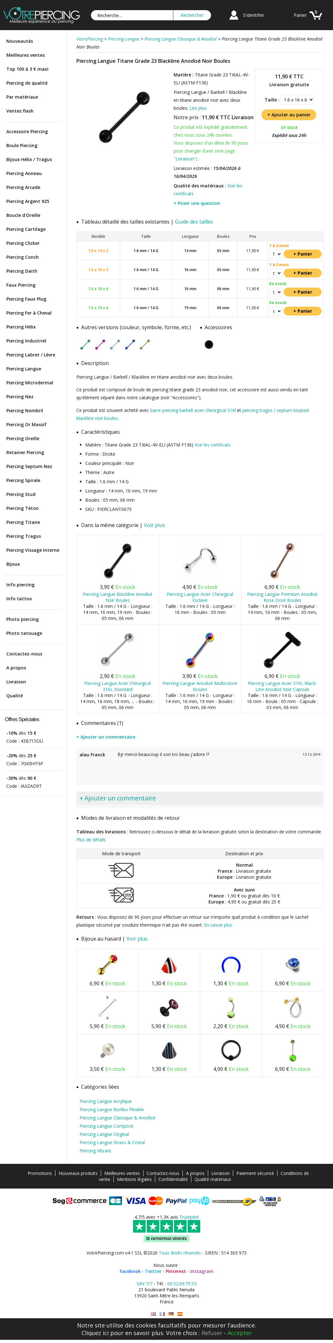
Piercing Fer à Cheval (29, 313)
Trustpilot (189, 1217)
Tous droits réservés (180, 1253)
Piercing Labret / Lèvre (30, 355)
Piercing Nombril (24, 410)
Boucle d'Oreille (23, 215)
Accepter (239, 1333)
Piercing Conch (22, 257)
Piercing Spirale (23, 480)
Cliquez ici (95, 1333)
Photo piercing (22, 619)
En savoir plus (218, 925)
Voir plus (154, 525)
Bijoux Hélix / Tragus (29, 159)
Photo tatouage (24, 633)
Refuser (212, 1333)
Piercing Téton (22, 508)
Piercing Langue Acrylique (106, 1101)
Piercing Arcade (23, 187)
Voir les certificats (213, 445)
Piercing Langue (23, 369)
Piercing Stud (20, 494)
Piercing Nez (20, 397)
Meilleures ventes (25, 55)
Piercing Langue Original (104, 1134)
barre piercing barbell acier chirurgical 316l (193, 410)
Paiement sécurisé (255, 1173)
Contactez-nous (24, 654)
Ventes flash (20, 111)
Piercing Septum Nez (29, 466)
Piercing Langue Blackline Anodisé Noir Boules (117, 597)
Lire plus (198, 108)
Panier (300, 15)
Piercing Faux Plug (26, 299)
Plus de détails (91, 840)
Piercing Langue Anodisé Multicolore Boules (200, 686)
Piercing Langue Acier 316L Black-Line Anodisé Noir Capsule (282, 686)
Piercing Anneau (24, 173)
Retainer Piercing (25, 452)
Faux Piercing (20, 285)
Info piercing (20, 585)
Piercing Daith (21, 271)
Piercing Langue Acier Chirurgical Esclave (200, 597)
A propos (16, 668)
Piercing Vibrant (95, 1151)
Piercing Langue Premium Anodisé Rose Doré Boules (282, 597)
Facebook (130, 1271)
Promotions (40, 1173)
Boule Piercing (21, 145)
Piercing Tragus (23, 536)
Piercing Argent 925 (27, 201)
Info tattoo (19, 599)
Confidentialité (173, 1179)
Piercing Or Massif (26, 424)
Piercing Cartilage (26, 229)
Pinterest (176, 1271)
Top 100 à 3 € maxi (27, 69)
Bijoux (13, 564)
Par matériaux (22, 97)
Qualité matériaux (213, 1179)
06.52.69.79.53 (181, 1284)
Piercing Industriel (26, 341)
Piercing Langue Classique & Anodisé (117, 1118)
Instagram (202, 1271)
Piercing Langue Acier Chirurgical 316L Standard (117, 686)
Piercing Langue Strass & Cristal (112, 1142)
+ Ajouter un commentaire (105, 737)
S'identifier (253, 15)
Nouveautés (19, 41)
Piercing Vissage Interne (32, 550)
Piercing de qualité (27, 83)
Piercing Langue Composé (106, 1126)
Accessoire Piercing (27, 131)
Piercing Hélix (21, 327)
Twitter (153, 1271)
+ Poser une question (197, 203)
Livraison (16, 682)
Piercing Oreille (22, 438)
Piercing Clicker (23, 243)
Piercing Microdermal (29, 383)
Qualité (14, 696)
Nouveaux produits (78, 1173)
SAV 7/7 (144, 1284)
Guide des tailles (194, 221)
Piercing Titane (23, 522)
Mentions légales (134, 1179)
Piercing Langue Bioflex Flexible (112, 1109)
